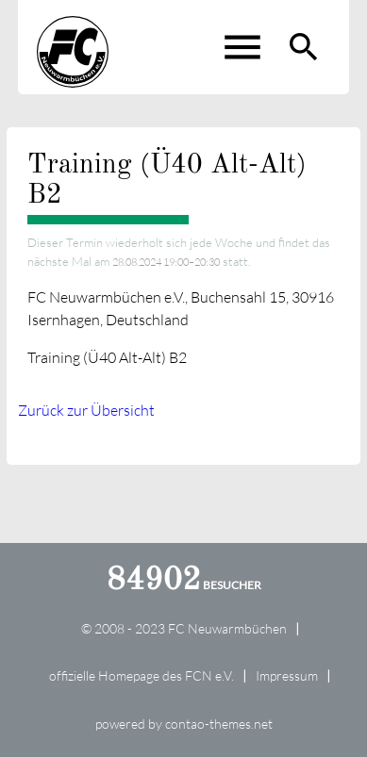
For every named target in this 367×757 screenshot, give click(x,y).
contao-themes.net (219, 724)
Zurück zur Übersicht (86, 410)
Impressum (287, 675)
